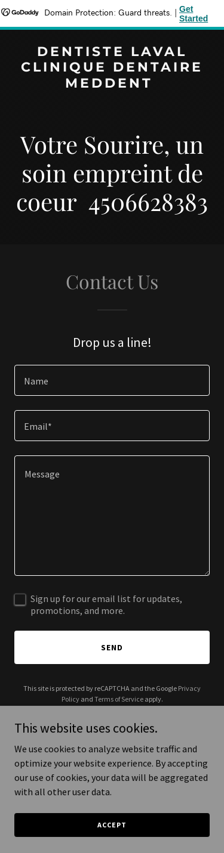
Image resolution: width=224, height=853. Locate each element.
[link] (112, 84)
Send (112, 647)
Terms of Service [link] (118, 698)
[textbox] (112, 380)
